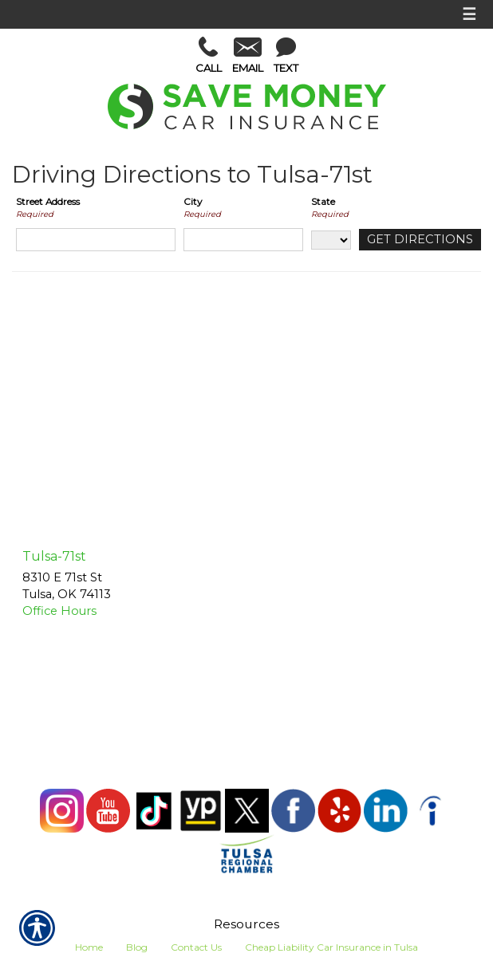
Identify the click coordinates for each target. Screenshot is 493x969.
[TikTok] (155, 809)
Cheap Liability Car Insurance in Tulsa (331, 947)
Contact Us (196, 947)
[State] (331, 240)
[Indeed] (432, 809)
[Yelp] (340, 809)
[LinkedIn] (387, 809)
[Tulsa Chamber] (246, 853)
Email (247, 55)
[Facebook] (294, 809)
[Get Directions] (420, 239)
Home (89, 947)
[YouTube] (109, 809)
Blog (137, 947)
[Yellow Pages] (202, 809)
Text (286, 55)
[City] (243, 239)
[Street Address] (96, 239)
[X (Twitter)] (248, 809)
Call (208, 55)
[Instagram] (63, 809)
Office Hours (59, 611)
